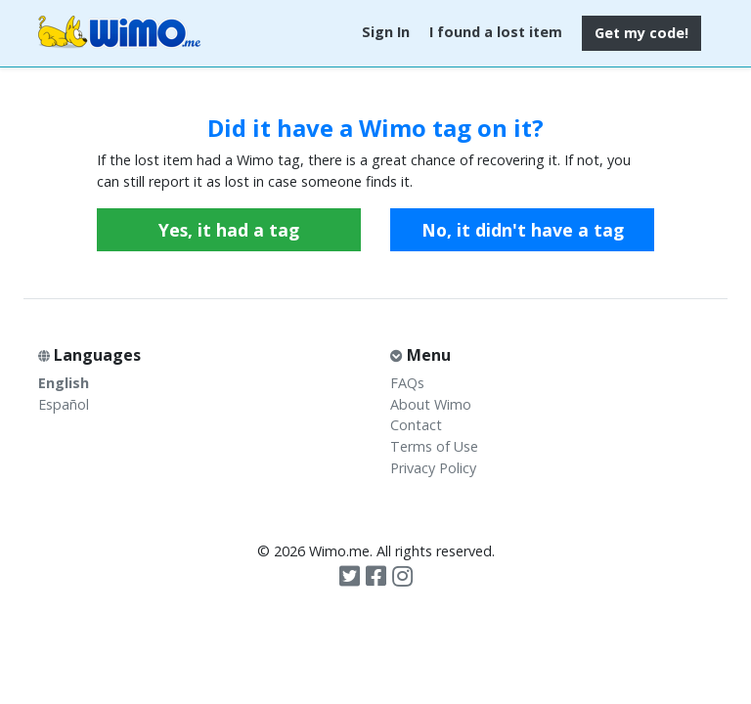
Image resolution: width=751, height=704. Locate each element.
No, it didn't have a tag (522, 230)
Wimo (119, 33)
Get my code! (641, 32)
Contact (416, 425)
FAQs (407, 383)
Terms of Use (434, 446)
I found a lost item (495, 31)
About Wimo (430, 404)
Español (63, 404)
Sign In (386, 31)
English (63, 383)
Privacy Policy (433, 468)
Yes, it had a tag (228, 230)
